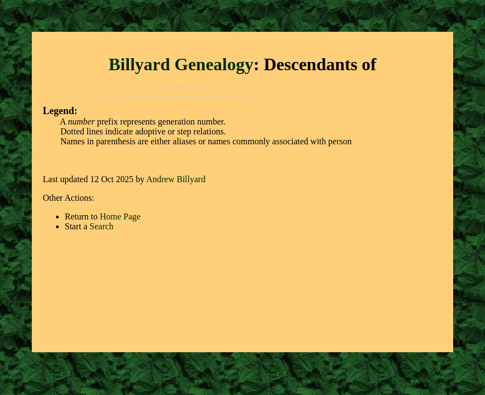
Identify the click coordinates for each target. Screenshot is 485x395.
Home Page (120, 216)
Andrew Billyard (175, 179)
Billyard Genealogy (181, 64)
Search (101, 226)
